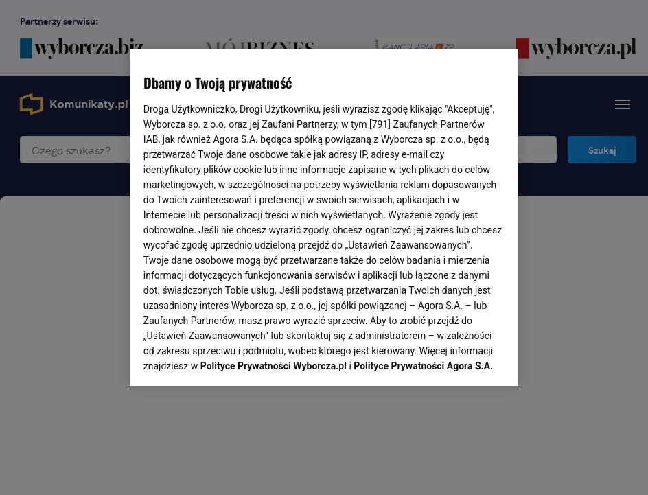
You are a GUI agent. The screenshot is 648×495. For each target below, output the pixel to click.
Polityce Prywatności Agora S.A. (423, 196)
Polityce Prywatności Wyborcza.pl (273, 196)
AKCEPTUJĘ (458, 359)
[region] (324, 216)
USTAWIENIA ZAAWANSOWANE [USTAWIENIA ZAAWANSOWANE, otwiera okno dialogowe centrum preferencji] (233, 358)
